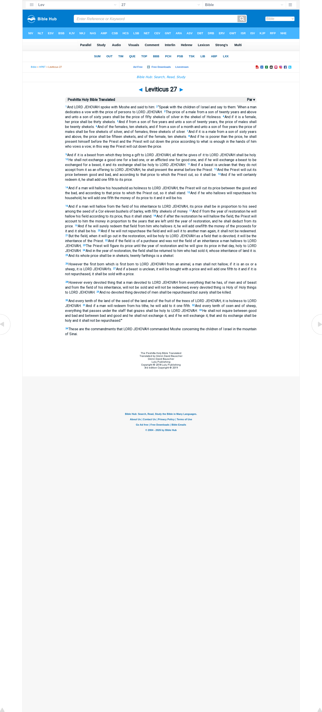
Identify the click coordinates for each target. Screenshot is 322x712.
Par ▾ (251, 100)
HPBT (42, 67)
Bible (33, 67)
